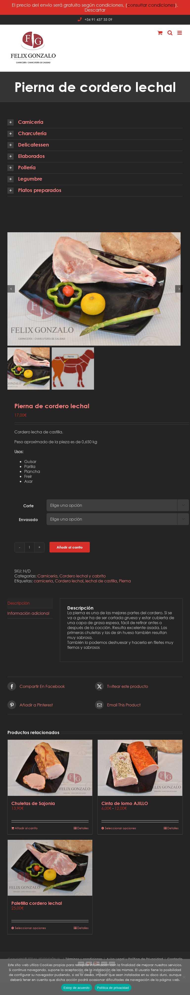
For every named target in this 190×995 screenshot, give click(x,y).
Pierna (125, 581)
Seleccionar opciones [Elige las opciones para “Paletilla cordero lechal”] (30, 929)
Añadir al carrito (70, 548)
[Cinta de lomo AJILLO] (140, 769)
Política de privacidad (113, 988)
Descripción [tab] (18, 604)
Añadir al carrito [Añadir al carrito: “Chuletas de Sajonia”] (26, 829)
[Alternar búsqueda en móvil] (169, 32)
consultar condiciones (151, 5)
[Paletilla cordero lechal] (50, 869)
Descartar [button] (95, 10)
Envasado (28, 520)
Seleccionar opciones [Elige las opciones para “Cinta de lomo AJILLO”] (120, 829)
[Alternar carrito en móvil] (160, 32)
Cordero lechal (69, 581)
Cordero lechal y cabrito (82, 576)
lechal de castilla (101, 581)
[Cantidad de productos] (29, 548)
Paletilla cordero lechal (36, 904)
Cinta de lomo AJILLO (124, 804)
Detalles (83, 829)
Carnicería (47, 576)
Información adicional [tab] (28, 614)
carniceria (43, 581)
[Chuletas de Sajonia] (50, 769)
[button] (95, 122)
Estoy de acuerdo (77, 988)
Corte (28, 507)
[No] (183, 976)
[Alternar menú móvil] (180, 32)
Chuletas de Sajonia (33, 804)
